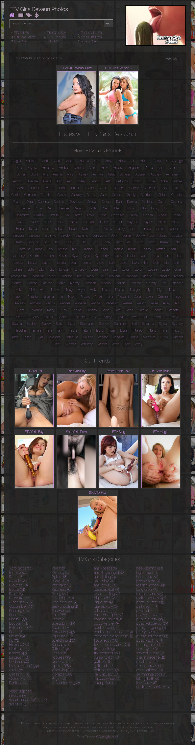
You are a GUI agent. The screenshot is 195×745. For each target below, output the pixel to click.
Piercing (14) (61, 572)
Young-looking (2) (66, 683)
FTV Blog (20, 41)
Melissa (135, 283)
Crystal (92, 202)
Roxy (51, 310)
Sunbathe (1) (61, 644)
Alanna (84, 161)
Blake (164, 181)
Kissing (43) (18, 653)
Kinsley (146, 249)
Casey (61, 195)
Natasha (48, 296)
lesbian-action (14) (150, 585)
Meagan (90, 283)
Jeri (152, 235)
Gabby (133, 215)
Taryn (61, 330)
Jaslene (34, 235)
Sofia (145, 317)
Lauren (47, 263)
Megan (106, 283)
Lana (155, 256)
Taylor (100, 330)
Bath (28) (16, 577)
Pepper (65, 303)
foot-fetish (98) (106, 640)
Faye (90, 215)
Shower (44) (61, 610)
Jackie (107, 229)
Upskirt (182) (61, 666)
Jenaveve (99, 235)
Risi (177, 303)
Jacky (121, 229)
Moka (93, 290)
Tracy (175, 330)
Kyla (75, 256)
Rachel (96, 303)
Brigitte (49, 188)
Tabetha (21, 330)
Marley (47, 283)
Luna (177, 269)
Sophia (17, 324)
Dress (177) (18, 619)
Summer (120, 324)
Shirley (107, 317)
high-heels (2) (147, 572)
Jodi (47, 242)
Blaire (151, 181)
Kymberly (102, 256)
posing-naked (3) (149, 615)
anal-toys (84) (105, 585)
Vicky (164, 337)
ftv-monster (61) (107, 653)
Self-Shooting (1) (65, 606)
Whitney (87, 344)
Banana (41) (18, 572)
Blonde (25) (18, 581)
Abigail (16, 161)
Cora (29, 202)
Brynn (103, 188)
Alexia (144, 161)
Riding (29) (60, 594)
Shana (48, 317)
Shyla (121, 317)
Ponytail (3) (60, 581)
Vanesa (103, 337)
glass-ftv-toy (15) (107, 657)
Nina (110, 296)
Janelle (174, 229)
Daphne (176, 202)
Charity (131, 195)
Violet (56, 344)
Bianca (137, 181)
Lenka (86, 263)
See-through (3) (64, 602)
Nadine (174, 290)
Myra (160, 290)
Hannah (88, 222)
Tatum (86, 330)
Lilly (42, 269)
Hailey (34, 222)
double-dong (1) (107, 627)
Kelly (75, 249)
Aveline (32, 181)
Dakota (106, 202)
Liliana (18, 269)
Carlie (15, 195)
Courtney (75, 202)
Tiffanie (137, 330)
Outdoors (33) (20, 678)
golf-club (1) (103, 666)
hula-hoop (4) (147, 577)
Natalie (33, 296)
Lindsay (64, 269)
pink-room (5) (147, 606)
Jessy (19, 242)
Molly (106, 290)
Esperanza (22, 215)
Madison (66, 276)
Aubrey (140, 174)
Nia (61, 296)
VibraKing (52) (62, 670)
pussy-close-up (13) (152, 623)
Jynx (94, 242)
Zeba (115, 344)
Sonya (174, 317)
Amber (64, 168)
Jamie (160, 229)
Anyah (22, 174)
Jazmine (82, 235)
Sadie (105, 310)
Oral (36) (16, 670)
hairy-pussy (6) (106, 674)
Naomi (18, 296)
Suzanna (148, 324)
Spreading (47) (63, 632)
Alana (70, 161)
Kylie (86, 256)
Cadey (134, 188)
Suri (134, 324)
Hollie (162, 222)
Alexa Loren (126, 161)
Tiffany (151, 330)
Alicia (157, 161)
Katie (38, 249)
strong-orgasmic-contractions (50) (150, 668)
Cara (176, 188)
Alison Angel (175, 161)
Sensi (35, 317)
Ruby (63, 310)
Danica (132, 202)
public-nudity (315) (150, 619)
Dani (119, 202)
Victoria (178, 337)
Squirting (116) (62, 636)
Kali (129, 242)
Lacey (118, 256)
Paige (177, 296)
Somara (159, 317)
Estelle (39, 215)
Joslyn (70, 242)
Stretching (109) (64, 640)
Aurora (17, 181)
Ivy (96, 229)
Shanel (63, 317)
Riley (166, 303)
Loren (126, 269)
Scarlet (158, 310)
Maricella (163, 276)
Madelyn (37, 276)
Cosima (59, 202)
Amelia (79, 168)
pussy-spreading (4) (152, 636)
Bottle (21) (17, 589)
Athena (125, 174)
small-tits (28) (147, 661)
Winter (102, 344)
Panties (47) (18, 683)
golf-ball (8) (103, 661)
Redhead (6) (61, 589)
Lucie (166, 269)
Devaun (79, 208)
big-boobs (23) (106, 598)
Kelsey (89, 249)
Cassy (91, 195)
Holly (174, 222)
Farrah (78, 215)
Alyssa (32, 168)
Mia (164, 283)
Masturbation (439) (24, 666)
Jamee (146, 229)
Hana (60, 222)
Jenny (140, 235)
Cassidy (76, 195)
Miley (55, 290)
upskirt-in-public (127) (153, 687)
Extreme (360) (21, 627)
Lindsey (80, 269)
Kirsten (161, 249)
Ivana (86, 229)
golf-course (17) (106, 670)
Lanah (168, 256)
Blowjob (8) (18, 585)
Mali (101, 276)
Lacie (131, 256)
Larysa (33, 263)
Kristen (49, 256)
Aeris (57, 161)
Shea (93, 317)
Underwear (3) (63, 661)
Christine (177, 195)
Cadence (118, 188)
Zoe (127, 344)
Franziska (117, 215)
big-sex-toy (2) (106, 606)
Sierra (133, 317)
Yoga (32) (59, 678)
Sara (117, 310)
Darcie (25, 208)
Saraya (143, 310)
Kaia (119, 242)
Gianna (148, 215)
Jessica (177, 235)
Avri (69, 181)
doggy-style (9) (106, 623)
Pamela (35, 303)
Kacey (107, 242)
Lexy (135, 263)
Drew (105, 208)
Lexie (123, 263)
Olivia (149, 296)
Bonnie (177, 181)
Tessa (123, 330)
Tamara (36, 330)
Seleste (21, 317)
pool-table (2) (147, 610)
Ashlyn (98, 174)
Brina (62, 188)
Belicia (95, 181)
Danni (162, 202)
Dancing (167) (20, 610)
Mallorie (115, 276)
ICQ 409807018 (107, 737)
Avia (59, 181)
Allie (20, 168)
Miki (32, 290)
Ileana (33, 229)
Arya (70, 174)
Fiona (102, 215)
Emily (155, 208)
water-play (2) (20, 704)
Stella (71, 324)
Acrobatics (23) (21, 568)
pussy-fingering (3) (151, 627)
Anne (161, 168)
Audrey (156, 174)
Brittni (75, 188)
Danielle (147, 202)
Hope (20, 229)
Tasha (73, 330)
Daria (38, 208)
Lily (51, 269)
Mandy (147, 276)
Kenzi (132, 249)
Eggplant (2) (18, 623)
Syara (163, 324)
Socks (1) (59, 619)
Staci (59, 324)
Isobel (73, 229)
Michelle (177, 283)
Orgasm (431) (19, 674)
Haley (48, 222)
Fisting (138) (18, 636)
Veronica (149, 337)
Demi (50, 208)
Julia (83, 242)
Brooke (89, 188)
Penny (50, 303)
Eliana (131, 208)
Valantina (54, 337)
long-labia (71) (147, 589)
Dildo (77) (17, 615)
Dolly (93, 208)
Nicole (85, 296)
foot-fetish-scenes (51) (112, 644)
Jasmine (50, 235)
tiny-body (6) (146, 683)
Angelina (134, 168)
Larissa (18, 263)
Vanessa (119, 337)
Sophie (31, 324)
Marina (179, 276)
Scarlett (172, 310)
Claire (17, 202)
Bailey (81, 181)
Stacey (46, 324)
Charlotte (147, 195)
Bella (108, 181)
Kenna (118, 249)
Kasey (164, 242)
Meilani (121, 283)
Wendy (70, 344)
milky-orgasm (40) (151, 598)
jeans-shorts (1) (148, 581)
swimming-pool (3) (151, 674)
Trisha (27, 337)
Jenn (114, 235)
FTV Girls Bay (56, 37)
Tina (164, 330)
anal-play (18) (104, 581)
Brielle (35, 188)
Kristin (63, 256)
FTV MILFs (21, 33)
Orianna (163, 296)
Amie (92, 168)
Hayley (148, 222)
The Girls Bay (56, 33)
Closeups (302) (21, 602)
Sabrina (91, 310)
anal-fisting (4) (105, 577)
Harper (117, 222)
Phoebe (80, 303)
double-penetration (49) (113, 632)
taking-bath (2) (147, 678)
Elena (118, 208)
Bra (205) (16, 594)
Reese (127, 303)
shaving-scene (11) (150, 657)
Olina (137, 296)
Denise (64, 208)
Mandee (131, 276)
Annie (174, 168)
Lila (166, 263)
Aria (45, 174)
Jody (57, 242)
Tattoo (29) (60, 649)
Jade (133, 229)
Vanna (133, 337)
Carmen (30, 195)
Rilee (154, 303)
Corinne (43, 202)
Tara (49, 330)
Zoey (139, 344)
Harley (103, 222)
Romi (21, 310)
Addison (31, 161)
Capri (164, 188)
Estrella (53, 215)
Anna (149, 168)
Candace (150, 188)
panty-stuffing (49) (150, 602)
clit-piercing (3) (105, 610)
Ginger (162, 215)
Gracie (176, 215)
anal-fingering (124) (109, 572)
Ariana (57, 174)
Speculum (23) (63, 623)
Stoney (104, 324)
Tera (112, 330)
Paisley (20, 303)
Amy (104, 168)
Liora (94, 269)
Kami (140, 242)
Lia (146, 263)
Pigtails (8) (59, 577)
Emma (169, 208)
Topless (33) (61, 657)
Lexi (112, 263)
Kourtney (18, 256)
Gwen (21, 222)
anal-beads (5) (105, 568)
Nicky (72, 296)
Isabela (59, 229)
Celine (116, 195)
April (34, 174)
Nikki (98, 296)
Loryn (139, 269)
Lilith (30, 269)
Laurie (61, 263)
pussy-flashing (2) (150, 632)
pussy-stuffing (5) (149, 640)
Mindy (68, 290)
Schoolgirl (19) (63, 598)
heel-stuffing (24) (149, 568)
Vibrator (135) (62, 674)
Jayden (66, 235)
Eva (66, 215)
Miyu (81, 290)
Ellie (143, 208)
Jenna (127, 235)
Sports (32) (60, 627)
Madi (52, 276)
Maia (90, 276)
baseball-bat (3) (106, 589)
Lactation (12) (19, 657)
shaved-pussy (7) (150, 653)
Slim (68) (59, 615)
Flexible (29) (19, 644)
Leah (74, 263)
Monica (120, 290)
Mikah (20, 290)
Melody (151, 283)
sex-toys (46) (147, 649)
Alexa (109, 161)
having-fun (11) (105, 683)
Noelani (123, 296)
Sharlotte (78, 317)
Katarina (24, 249)
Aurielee (172, 174)
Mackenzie (19, 276)
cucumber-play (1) (108, 615)
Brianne (21, 188)
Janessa (18, 235)
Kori (173, 249)
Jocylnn (33, 242)
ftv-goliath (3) (104, 649)
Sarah (129, 310)
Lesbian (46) (19, 661)
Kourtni (35, 256)
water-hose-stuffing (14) (28, 700)
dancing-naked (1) (108, 619)
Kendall (104, 249)
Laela (143, 256)
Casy (103, 195)
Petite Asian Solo (92, 33)
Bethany (122, 181)
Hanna (73, 222)
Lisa (105, 269)
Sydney (177, 324)
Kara (152, 242)
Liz (115, 269)
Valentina (72, 337)
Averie (47, 181)
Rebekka (112, 303)
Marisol (17, 283)
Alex (97, 161)
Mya (149, 290)
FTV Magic (55, 41)
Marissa (32, 283)
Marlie (61, 283)
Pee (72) (58, 568)
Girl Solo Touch (24, 37)
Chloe (162, 195)
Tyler (39, 337)
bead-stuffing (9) (107, 594)
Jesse (163, 235)
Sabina (76, 310)
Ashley (83, 174)
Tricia (15, 337)
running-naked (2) (150, 644)
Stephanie (87, 324)
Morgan (135, 290)
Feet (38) (16, 632)
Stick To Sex (89, 41)
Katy (50, 249)
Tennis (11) (59, 653)
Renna (141, 303)
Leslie (100, 263)
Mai (79, 276)
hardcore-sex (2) (107, 678)
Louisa (152, 269)
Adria (45, 161)
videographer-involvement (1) (21, 693)
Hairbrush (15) (19, 649)
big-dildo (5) (103, 602)
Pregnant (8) (61, 585)
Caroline (46, 195)
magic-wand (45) (149, 594)
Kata (177, 242)
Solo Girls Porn (91, 37)
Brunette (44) (19, 598)
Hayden (132, 222)
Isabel (46, 229)
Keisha (62, 249)
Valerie (88, 337)
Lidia (156, 263)
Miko (43, 290)
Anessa (118, 168)
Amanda (48, 168)
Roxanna (36, 310)
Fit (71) (14, 640)
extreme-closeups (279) (113, 636)
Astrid (112, 174)
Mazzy (75, 283)
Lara (180, 256)
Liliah (177, 263)
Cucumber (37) (21, 606)
